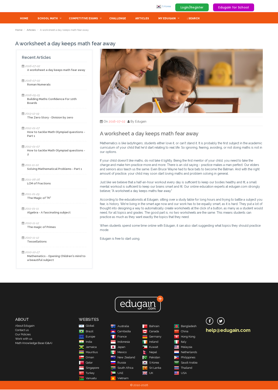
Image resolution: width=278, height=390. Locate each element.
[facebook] (209, 321)
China (181, 331)
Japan (118, 347)
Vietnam (120, 378)
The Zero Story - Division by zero (50, 118)
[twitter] (221, 321)
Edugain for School (233, 7)
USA (180, 373)
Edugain (31, 6)
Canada (150, 331)
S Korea (163, 6)
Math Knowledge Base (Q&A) (33, 343)
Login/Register (192, 7)
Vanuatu (88, 378)
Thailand (183, 368)
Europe (87, 337)
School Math (48, 18)
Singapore (89, 368)
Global (86, 326)
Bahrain (150, 326)
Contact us (22, 330)
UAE (117, 373)
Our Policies (23, 334)
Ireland (150, 342)
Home (24, 18)
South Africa (122, 368)
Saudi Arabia (185, 363)
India (85, 342)
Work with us (23, 339)
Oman (86, 357)
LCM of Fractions (39, 183)
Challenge (117, 18)
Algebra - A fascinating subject (49, 213)
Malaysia (183, 347)
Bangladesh (185, 326)
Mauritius (88, 352)
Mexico (119, 352)
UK (147, 373)
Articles (142, 18)
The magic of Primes (41, 227)
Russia (118, 363)
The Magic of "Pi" (39, 198)
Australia (120, 326)
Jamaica (88, 347)
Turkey (86, 373)
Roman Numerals (39, 85)
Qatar (86, 363)
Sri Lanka (151, 368)
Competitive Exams (83, 18)
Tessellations (37, 242)
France (119, 337)
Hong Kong (184, 337)
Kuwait (150, 347)
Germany (151, 337)
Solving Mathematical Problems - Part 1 (54, 169)
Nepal (149, 352)
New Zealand (123, 357)
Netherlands (185, 352)
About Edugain (25, 326)
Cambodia (121, 331)
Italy (180, 342)
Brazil (86, 331)
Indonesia (120, 342)
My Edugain (167, 18)
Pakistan (151, 357)
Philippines (184, 357)
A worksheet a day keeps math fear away (56, 70)
